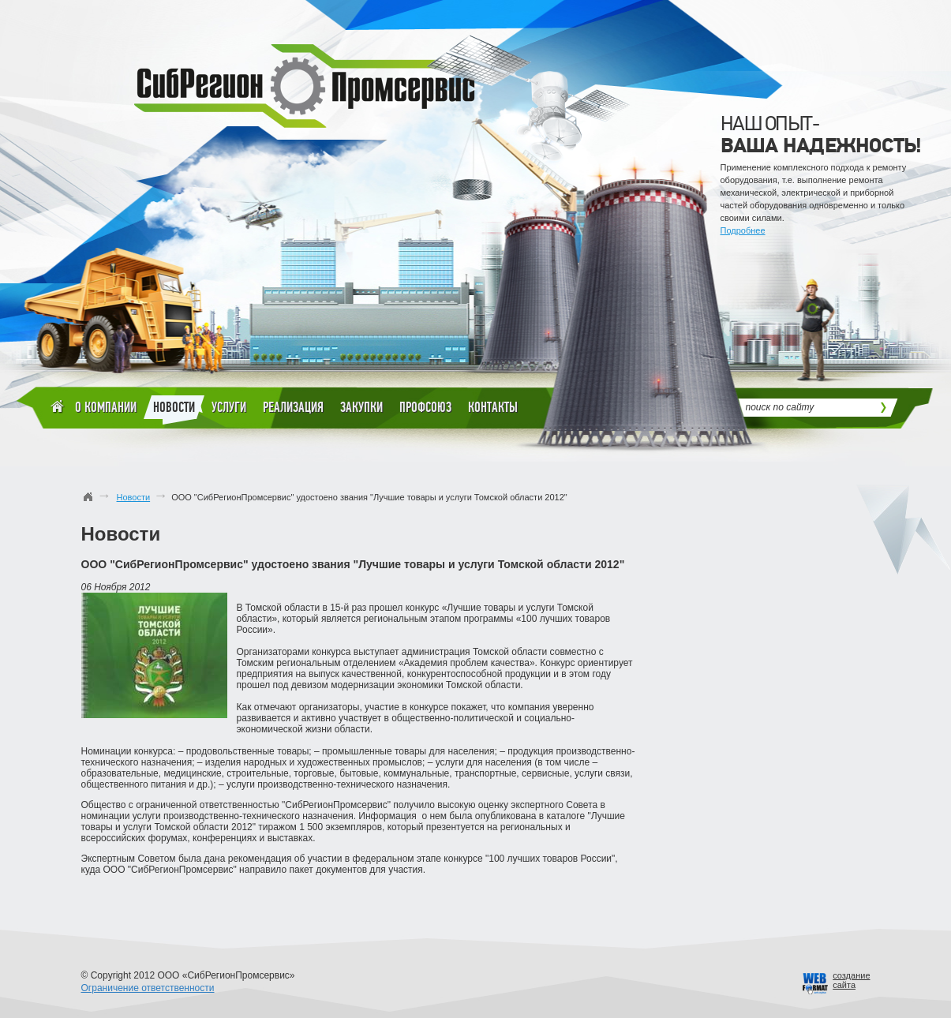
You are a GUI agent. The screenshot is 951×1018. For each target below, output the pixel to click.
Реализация (293, 407)
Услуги (229, 407)
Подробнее (743, 230)
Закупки (361, 407)
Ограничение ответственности (148, 988)
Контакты (493, 407)
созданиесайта (851, 980)
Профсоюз (425, 407)
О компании (106, 407)
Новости (174, 410)
